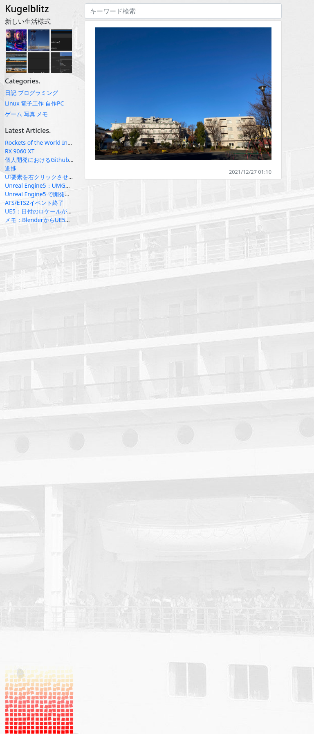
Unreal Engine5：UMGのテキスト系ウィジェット (69, 185)
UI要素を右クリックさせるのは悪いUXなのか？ (66, 177)
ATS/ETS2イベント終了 (34, 203)
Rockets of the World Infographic (49, 142)
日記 (10, 93)
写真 (29, 114)
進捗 (10, 168)
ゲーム (13, 114)
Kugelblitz (27, 8)
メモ (42, 114)
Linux (12, 103)
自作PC (54, 103)
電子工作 (32, 103)
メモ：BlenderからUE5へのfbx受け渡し (56, 220)
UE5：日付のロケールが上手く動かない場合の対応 (70, 211)
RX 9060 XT (19, 151)
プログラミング (38, 93)
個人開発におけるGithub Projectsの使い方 (60, 160)
